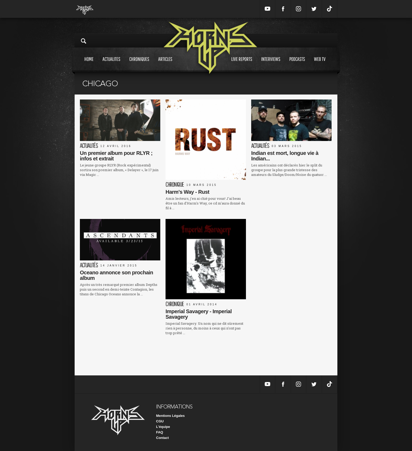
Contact (162, 438)
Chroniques (139, 64)
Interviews (271, 64)
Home (89, 64)
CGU (160, 421)
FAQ (159, 432)
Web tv (320, 64)
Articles (165, 64)
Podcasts (297, 64)
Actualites (111, 64)
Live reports (242, 64)
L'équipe (163, 427)
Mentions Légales (170, 416)
